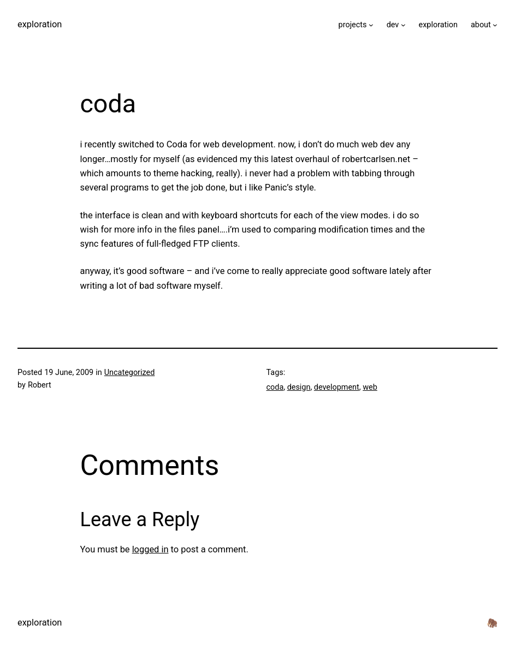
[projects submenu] (371, 24)
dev (393, 24)
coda (275, 387)
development (336, 387)
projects (353, 24)
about (481, 24)
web (370, 387)
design (299, 387)
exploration (39, 24)
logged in (150, 549)
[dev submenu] (403, 24)
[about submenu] (495, 24)
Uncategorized (129, 372)
